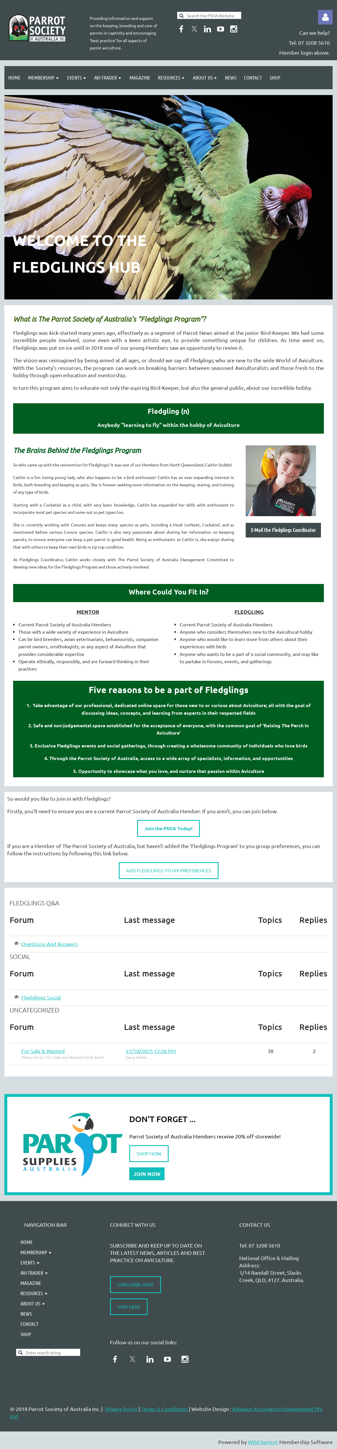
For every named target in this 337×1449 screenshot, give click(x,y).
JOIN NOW (146, 1173)
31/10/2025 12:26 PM (150, 1051)
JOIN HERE (128, 1307)
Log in (325, 17)
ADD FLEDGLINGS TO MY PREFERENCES (168, 870)
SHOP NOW (149, 1153)
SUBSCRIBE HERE (135, 1284)
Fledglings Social (41, 997)
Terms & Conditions (164, 1409)
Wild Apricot (263, 1442)
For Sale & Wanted (43, 1051)
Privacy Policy (121, 1409)
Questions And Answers (49, 944)
